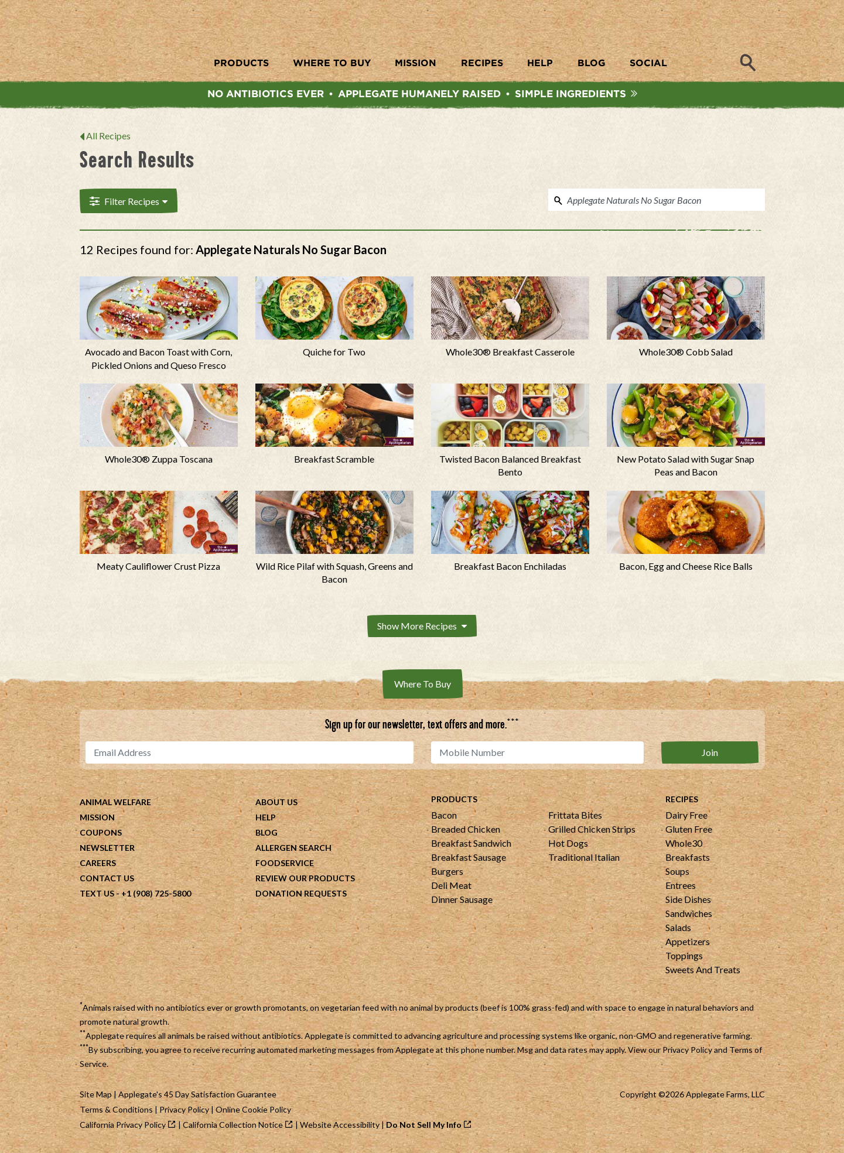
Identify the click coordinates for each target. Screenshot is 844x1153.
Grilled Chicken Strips (591, 830)
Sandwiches (688, 915)
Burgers (447, 872)
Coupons (101, 834)
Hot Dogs (568, 844)
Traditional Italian (584, 858)
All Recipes (108, 138)
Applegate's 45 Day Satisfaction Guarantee (197, 1096)
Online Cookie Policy (253, 1111)
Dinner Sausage (462, 900)
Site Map (96, 1096)
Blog (266, 834)
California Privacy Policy (123, 1126)
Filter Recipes (127, 203)
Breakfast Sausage (468, 858)
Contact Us (107, 880)
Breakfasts (687, 858)
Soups (677, 872)
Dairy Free (686, 816)
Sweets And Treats (702, 971)
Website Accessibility (340, 1126)
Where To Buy (422, 685)
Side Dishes (688, 900)
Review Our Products (305, 880)
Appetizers (687, 943)
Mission (97, 819)
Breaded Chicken (465, 830)
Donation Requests (301, 895)
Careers (98, 865)
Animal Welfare (115, 804)
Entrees (680, 886)
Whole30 (683, 844)
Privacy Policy (687, 1051)
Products (454, 801)
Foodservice (284, 865)
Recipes (681, 801)
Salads (678, 929)
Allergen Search (293, 849)
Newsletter (107, 849)
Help (265, 819)
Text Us (97, 895)
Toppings (684, 957)
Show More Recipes (422, 628)
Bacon (444, 816)
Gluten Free (688, 830)
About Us (276, 804)
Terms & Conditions (116, 1111)
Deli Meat (451, 886)
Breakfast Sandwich (471, 844)
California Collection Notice (233, 1126)
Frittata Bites (575, 816)
